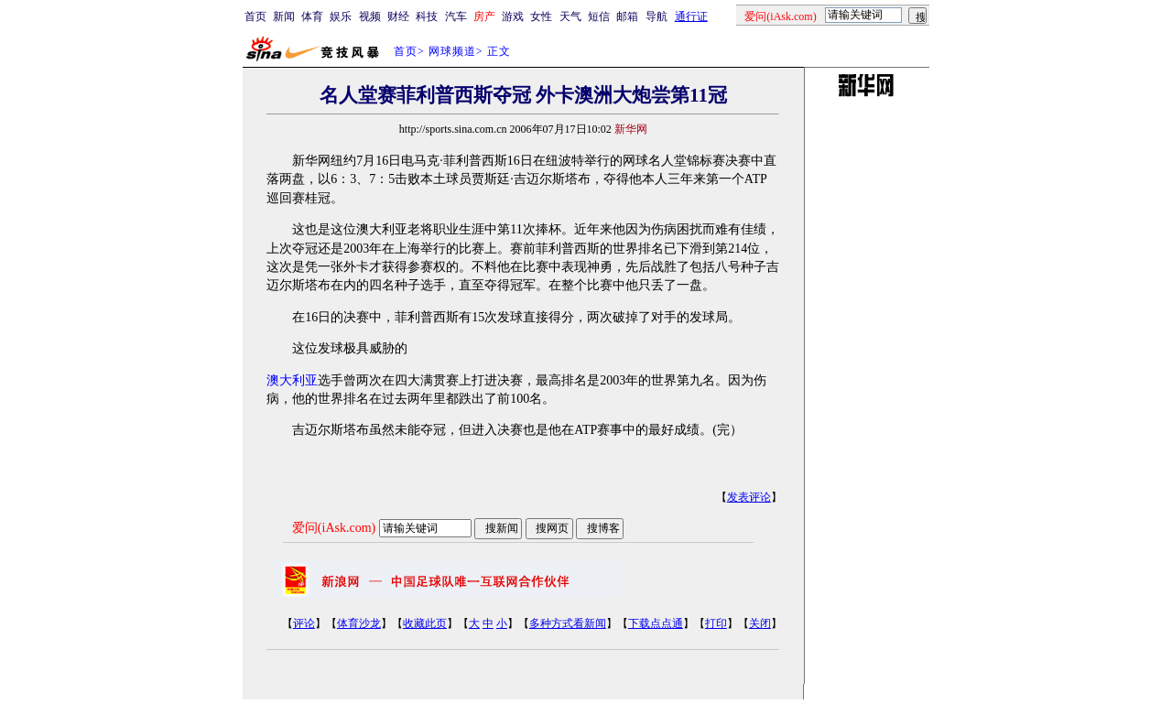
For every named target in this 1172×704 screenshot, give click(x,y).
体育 (312, 16)
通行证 (691, 16)
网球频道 (452, 51)
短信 (599, 16)
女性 (541, 16)
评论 (304, 623)
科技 (427, 16)
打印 (716, 623)
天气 (570, 16)
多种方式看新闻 (567, 623)
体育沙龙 (359, 623)
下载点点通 (655, 623)
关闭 (760, 623)
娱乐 (341, 16)
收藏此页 (425, 623)
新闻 (284, 16)
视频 (370, 16)
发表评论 (749, 497)
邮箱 (627, 16)
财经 (398, 16)
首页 (255, 16)
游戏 (513, 16)
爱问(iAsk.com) (333, 528)
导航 (656, 16)
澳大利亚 (292, 380)
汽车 (456, 16)
